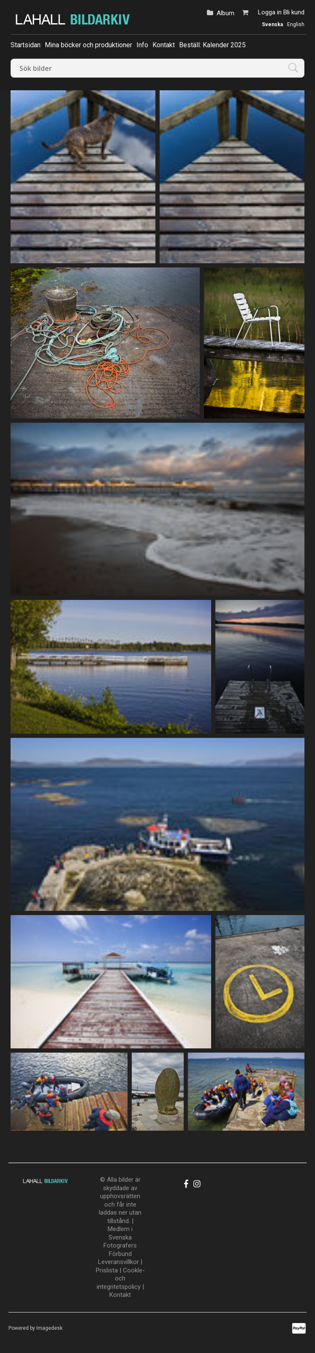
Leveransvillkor (118, 1262)
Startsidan (26, 45)
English (295, 24)
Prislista (107, 1270)
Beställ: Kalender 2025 (212, 45)
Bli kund (293, 12)
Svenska (272, 24)
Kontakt (163, 45)
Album (225, 13)
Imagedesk (49, 1328)
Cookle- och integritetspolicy (121, 1279)
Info (142, 45)
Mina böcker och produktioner (88, 45)
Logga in (270, 12)
